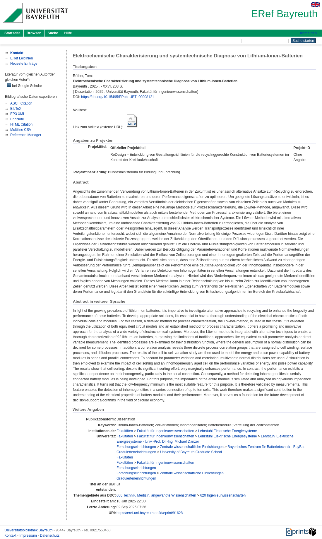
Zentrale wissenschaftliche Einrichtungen (191, 447)
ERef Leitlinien (21, 58)
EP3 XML (17, 114)
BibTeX (15, 109)
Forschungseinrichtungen (136, 447)
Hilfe (68, 33)
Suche (52, 33)
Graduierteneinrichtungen (136, 452)
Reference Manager (25, 135)
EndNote (17, 119)
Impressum (28, 535)
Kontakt (10, 535)
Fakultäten (125, 431)
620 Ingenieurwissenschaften (223, 495)
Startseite (12, 33)
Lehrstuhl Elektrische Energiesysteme (227, 431)
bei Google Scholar (24, 85)
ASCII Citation (21, 103)
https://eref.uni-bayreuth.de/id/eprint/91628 (150, 513)
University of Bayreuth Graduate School (191, 452)
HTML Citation (21, 124)
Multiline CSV (20, 130)
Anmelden (308, 33)
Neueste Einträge (23, 63)
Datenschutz (49, 535)
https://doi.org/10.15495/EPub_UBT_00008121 (117, 97)
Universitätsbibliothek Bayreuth (29, 530)
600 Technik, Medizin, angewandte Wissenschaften (156, 495)
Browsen (34, 33)
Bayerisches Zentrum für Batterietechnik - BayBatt (267, 447)
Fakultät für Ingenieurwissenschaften (165, 431)
